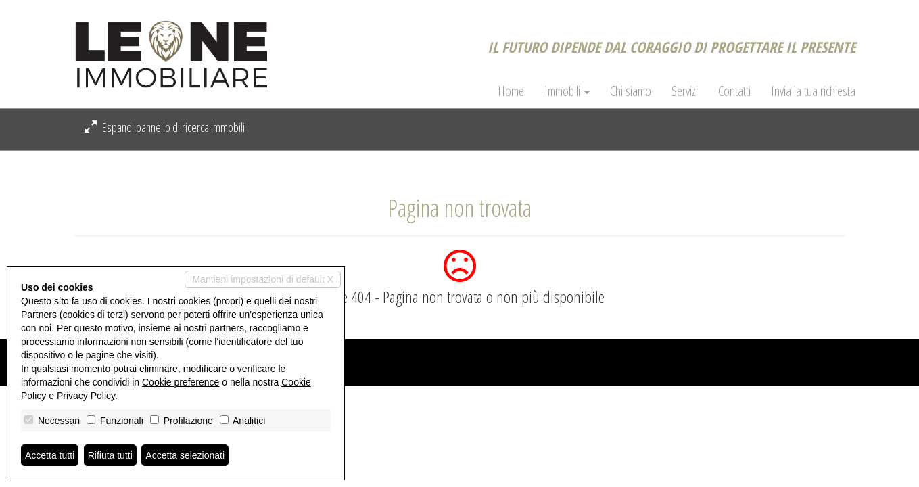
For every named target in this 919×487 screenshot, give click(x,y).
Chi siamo (630, 91)
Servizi (684, 91)
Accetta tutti (49, 455)
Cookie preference (180, 382)
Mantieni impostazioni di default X (262, 279)
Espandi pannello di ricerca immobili (165, 127)
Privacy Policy (86, 395)
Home (511, 91)
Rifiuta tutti (110, 455)
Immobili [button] (567, 91)
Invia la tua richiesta (813, 91)
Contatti (734, 91)
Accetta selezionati (185, 455)
